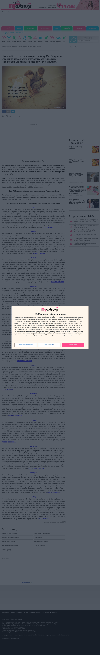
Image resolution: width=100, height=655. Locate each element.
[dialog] (50, 327)
